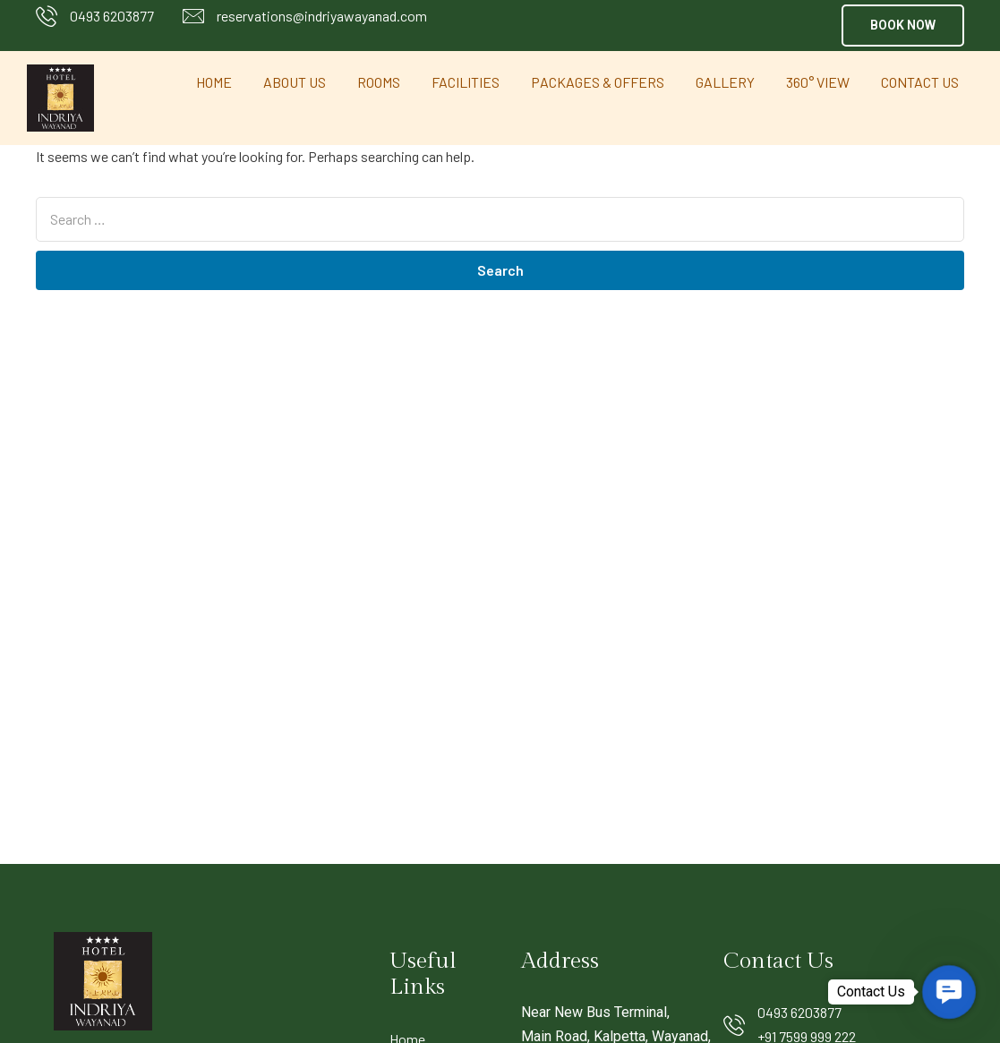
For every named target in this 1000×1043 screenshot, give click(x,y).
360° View (818, 81)
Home (214, 81)
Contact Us (920, 81)
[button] (903, 25)
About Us (294, 81)
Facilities (466, 81)
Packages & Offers (597, 81)
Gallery (725, 81)
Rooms (378, 81)
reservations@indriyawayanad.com (322, 15)
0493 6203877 (112, 15)
